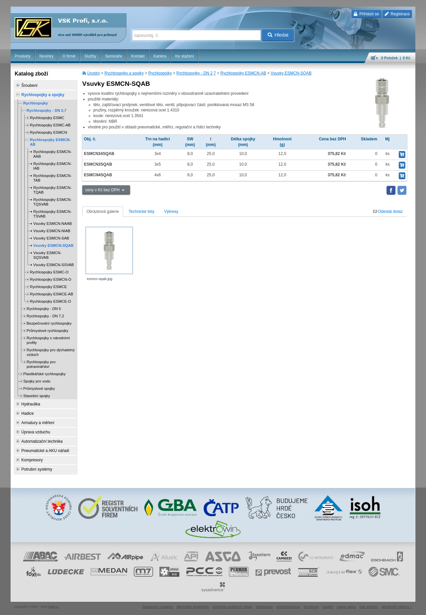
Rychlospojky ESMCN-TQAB (52, 190)
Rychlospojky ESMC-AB (50, 125)
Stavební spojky (36, 396)
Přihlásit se (366, 14)
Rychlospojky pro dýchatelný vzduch (51, 352)
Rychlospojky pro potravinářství (41, 364)
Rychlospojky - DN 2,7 (196, 73)
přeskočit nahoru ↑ (396, 607)
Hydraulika (30, 404)
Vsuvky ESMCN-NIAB (51, 231)
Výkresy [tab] (171, 211)
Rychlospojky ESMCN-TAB (52, 178)
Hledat (278, 35)
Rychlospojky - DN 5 (44, 309)
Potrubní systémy (36, 469)
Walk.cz (53, 606)
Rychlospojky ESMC (47, 118)
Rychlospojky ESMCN (48, 132)
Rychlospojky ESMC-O (49, 272)
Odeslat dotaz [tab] (388, 211)
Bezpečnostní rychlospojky (49, 323)
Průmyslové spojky (39, 388)
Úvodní (93, 73)
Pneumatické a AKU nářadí (45, 450)
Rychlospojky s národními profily (48, 340)
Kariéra (159, 56)
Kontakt (138, 56)
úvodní (327, 607)
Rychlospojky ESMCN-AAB (52, 154)
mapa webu (346, 607)
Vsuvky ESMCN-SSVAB (53, 265)
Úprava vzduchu (35, 432)
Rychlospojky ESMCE (48, 287)
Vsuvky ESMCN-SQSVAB (47, 255)
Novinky (46, 56)
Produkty (22, 56)
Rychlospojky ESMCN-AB (243, 73)
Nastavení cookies (157, 607)
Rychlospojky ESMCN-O (50, 279)
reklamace (264, 607)
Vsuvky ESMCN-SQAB (291, 73)
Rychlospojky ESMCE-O (50, 301)
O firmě (68, 56)
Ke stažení (184, 56)
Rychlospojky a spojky (124, 73)
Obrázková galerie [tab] (103, 211)
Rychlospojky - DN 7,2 (45, 316)
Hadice (27, 413)
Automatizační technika (42, 441)
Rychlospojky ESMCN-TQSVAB (52, 202)
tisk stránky (368, 607)
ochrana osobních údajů (232, 607)
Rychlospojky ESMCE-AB (51, 294)
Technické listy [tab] (141, 211)
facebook (311, 607)
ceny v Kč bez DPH (103, 190)
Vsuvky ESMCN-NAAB (52, 224)
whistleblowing (288, 607)
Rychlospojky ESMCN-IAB (52, 166)
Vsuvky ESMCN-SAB (51, 238)
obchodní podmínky (192, 607)
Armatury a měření (37, 422)
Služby (90, 56)
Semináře (113, 56)
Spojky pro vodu (37, 381)
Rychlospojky (160, 73)
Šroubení (29, 85)
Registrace (397, 14)
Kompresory (32, 460)
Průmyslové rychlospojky (47, 331)
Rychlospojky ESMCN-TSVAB (52, 214)
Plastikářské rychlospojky (44, 374)
